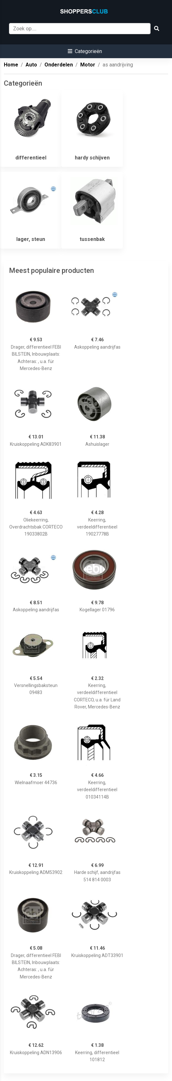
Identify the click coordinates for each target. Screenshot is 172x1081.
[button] (85, 51)
